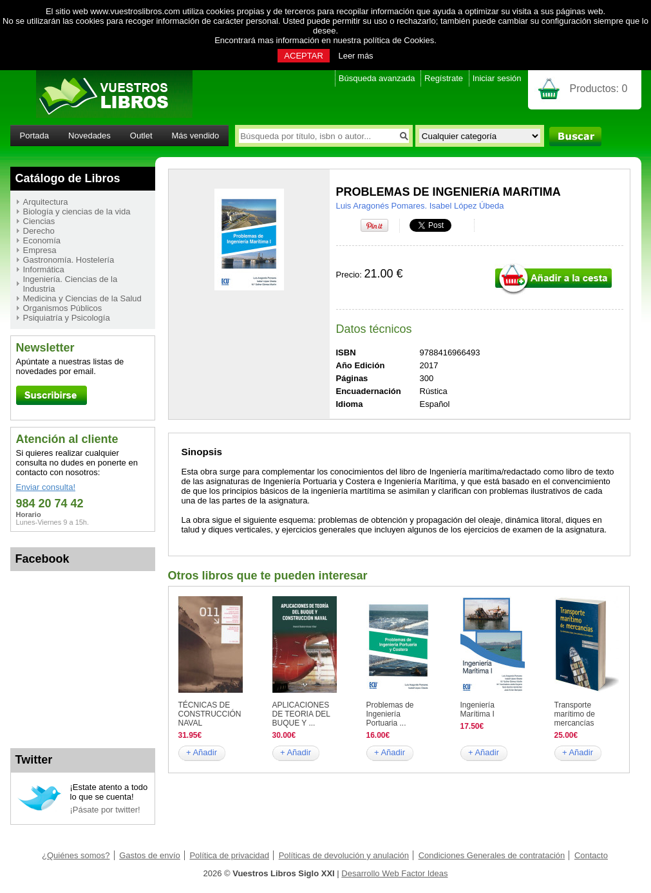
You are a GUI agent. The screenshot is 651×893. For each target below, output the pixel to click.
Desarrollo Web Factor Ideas (394, 873)
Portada (35, 135)
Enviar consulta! (46, 487)
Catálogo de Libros (67, 178)
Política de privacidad (229, 855)
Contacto (591, 855)
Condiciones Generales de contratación (492, 855)
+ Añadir (201, 752)
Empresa (40, 250)
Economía (42, 240)
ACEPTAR (303, 56)
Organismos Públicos (62, 308)
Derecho (39, 231)
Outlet (141, 135)
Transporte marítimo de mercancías (574, 714)
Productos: (599, 88)
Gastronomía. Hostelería (69, 260)
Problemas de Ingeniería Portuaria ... (390, 714)
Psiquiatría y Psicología (66, 318)
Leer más (355, 56)
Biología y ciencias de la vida (77, 211)
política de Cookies (398, 40)
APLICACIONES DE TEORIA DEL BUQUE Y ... (301, 714)
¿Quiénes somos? (76, 855)
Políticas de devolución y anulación (344, 855)
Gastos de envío (149, 855)
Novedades (89, 135)
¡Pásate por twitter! (105, 809)
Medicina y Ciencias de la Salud (82, 298)
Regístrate (443, 78)
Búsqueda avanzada (377, 78)
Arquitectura (45, 202)
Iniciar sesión (497, 78)
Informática (43, 269)
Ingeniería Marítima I (477, 709)
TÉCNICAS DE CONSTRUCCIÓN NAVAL (209, 714)
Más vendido (196, 135)
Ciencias (39, 221)
